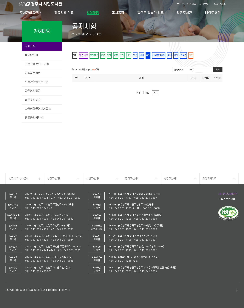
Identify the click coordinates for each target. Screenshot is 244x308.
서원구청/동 (92, 178)
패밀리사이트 (209, 178)
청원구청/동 (170, 178)
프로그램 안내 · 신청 (37, 64)
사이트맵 (203, 4)
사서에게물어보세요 (38, 108)
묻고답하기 (31, 55)
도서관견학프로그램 (36, 82)
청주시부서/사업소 (18, 178)
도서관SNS (220, 3)
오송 (144, 55)
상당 (106, 55)
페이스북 (237, 290)
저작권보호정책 (226, 199)
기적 (207, 55)
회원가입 (191, 4)
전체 (75, 55)
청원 (114, 55)
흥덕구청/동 (131, 178)
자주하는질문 (32, 73)
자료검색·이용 (64, 13)
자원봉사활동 (32, 90)
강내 (183, 55)
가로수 (198, 55)
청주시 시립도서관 (42, 4)
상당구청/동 (53, 178)
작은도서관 (184, 13)
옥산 (190, 55)
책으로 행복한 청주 (150, 13)
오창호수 (97, 55)
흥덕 (159, 55)
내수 (136, 55)
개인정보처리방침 (228, 193)
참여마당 (93, 13)
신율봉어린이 (171, 55)
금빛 (129, 55)
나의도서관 (212, 13)
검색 (218, 70)
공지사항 (30, 46)
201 (156, 93)
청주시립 (85, 55)
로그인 (180, 4)
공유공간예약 (34, 117)
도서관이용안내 (30, 13)
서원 (151, 55)
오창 (121, 55)
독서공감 (118, 13)
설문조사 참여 (33, 99)
